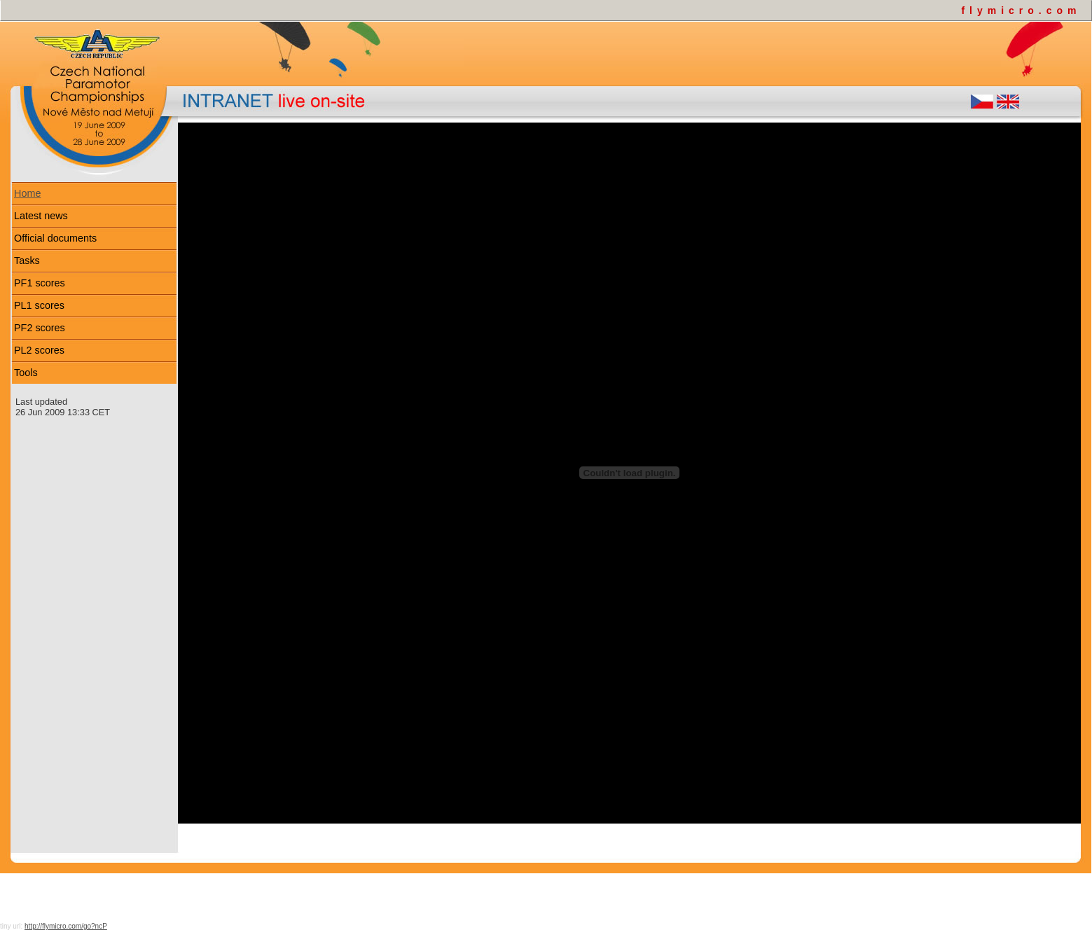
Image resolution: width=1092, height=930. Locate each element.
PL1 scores (39, 305)
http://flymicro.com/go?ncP (66, 926)
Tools (26, 372)
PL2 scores (39, 350)
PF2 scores (39, 327)
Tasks (27, 260)
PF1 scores (39, 283)
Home (27, 193)
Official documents (55, 238)
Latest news (41, 215)
